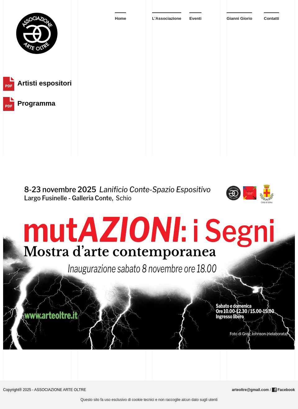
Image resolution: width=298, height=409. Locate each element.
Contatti (271, 18)
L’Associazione (166, 18)
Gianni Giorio (239, 18)
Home (120, 18)
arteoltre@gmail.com (250, 390)
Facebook (286, 390)
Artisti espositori (44, 83)
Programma (36, 103)
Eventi (195, 18)
